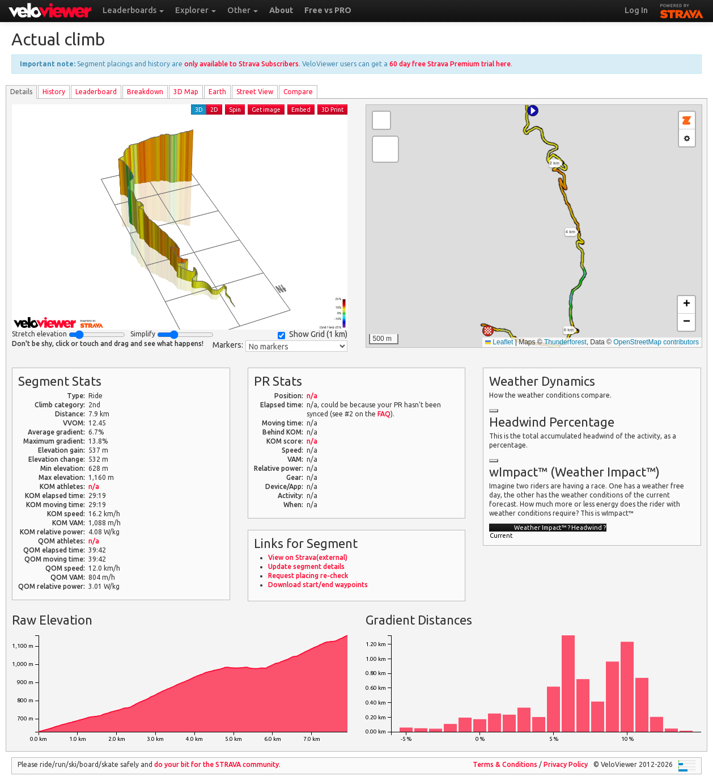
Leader (96, 91)
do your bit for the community (216, 764)
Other (242, 10)
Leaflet (499, 342)
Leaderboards (133, 10)
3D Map (185, 91)
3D (199, 109)
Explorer (195, 10)
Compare (298, 91)
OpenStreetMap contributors (656, 342)
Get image (266, 109)
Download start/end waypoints (318, 584)
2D (214, 109)
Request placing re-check (308, 575)
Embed (301, 109)
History (54, 91)
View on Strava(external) (307, 557)
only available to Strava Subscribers (241, 64)
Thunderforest (565, 342)
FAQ (384, 414)
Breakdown (145, 91)
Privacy (566, 764)
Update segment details (306, 566)
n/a (93, 486)
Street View (254, 91)
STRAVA (681, 9)
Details (21, 91)
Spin (235, 109)
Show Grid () (312, 334)
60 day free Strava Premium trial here (450, 64)
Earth (217, 91)
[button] (532, 110)
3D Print (332, 109)
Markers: (228, 344)
